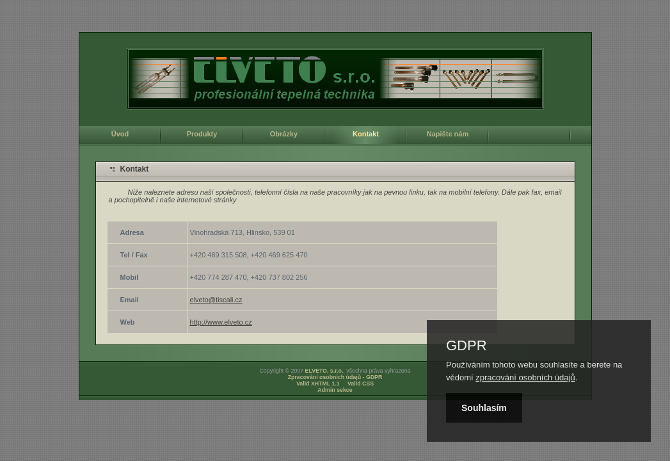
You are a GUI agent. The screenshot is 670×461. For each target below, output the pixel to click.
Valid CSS (360, 383)
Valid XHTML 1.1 (318, 383)
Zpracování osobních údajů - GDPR (335, 377)
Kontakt (366, 134)
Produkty (202, 134)
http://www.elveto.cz (221, 322)
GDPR (466, 345)
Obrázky (284, 134)
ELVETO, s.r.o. (324, 371)
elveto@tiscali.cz (216, 299)
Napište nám (447, 134)
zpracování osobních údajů (525, 377)
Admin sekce (334, 390)
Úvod (120, 134)
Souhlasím (484, 408)
